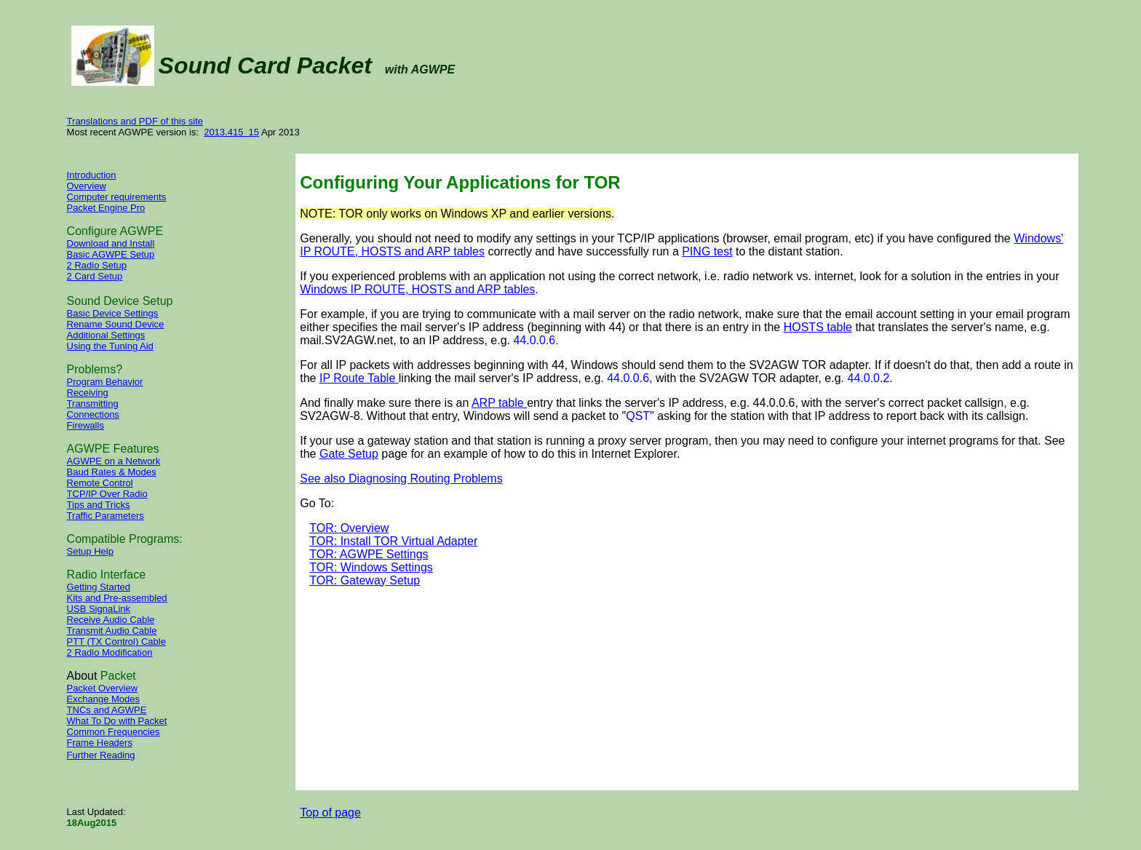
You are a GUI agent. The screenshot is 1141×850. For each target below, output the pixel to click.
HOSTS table (818, 327)
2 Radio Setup (97, 265)
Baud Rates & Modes (111, 471)
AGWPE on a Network (114, 461)
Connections (93, 414)
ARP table (499, 403)
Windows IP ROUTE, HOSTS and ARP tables (417, 289)
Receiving (87, 392)
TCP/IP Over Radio (107, 493)
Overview (86, 185)
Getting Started (98, 586)
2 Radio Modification (110, 652)
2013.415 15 (231, 132)
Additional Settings (106, 335)
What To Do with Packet (117, 720)
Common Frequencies (113, 731)
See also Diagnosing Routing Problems (401, 478)
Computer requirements (117, 196)
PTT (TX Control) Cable (116, 641)
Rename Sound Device (115, 324)
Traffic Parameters (105, 515)
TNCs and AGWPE (107, 709)
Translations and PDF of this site (135, 121)
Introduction (91, 175)
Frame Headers (99, 742)
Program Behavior (105, 381)
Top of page (330, 812)
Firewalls (85, 425)
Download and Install (111, 243)
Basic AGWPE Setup (111, 254)
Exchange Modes (103, 699)
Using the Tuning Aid (110, 346)
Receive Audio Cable (111, 619)
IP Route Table (359, 378)
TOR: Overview (349, 528)
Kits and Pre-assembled (117, 597)
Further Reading (101, 755)
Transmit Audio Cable (112, 630)
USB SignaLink (98, 608)
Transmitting (93, 403)
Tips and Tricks (98, 504)
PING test (707, 251)
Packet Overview (102, 688)
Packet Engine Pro (106, 207)
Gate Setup (348, 454)
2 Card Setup (95, 276)
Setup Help (90, 551)
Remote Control (100, 482)
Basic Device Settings (113, 313)
